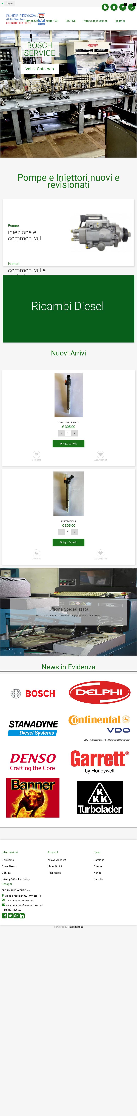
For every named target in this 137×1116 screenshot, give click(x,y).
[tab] (120, 21)
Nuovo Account (57, 860)
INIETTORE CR (68, 521)
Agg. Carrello (68, 443)
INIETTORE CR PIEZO (68, 422)
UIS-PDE (70, 21)
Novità (97, 872)
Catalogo (99, 860)
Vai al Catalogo (39, 68)
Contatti (6, 872)
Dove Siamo (9, 866)
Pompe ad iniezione (95, 21)
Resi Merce (54, 872)
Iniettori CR (51, 21)
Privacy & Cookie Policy (16, 879)
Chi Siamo (8, 860)
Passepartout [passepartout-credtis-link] (75, 926)
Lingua (10, 3)
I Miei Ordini (55, 866)
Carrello (98, 879)
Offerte (98, 866)
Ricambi (120, 21)
